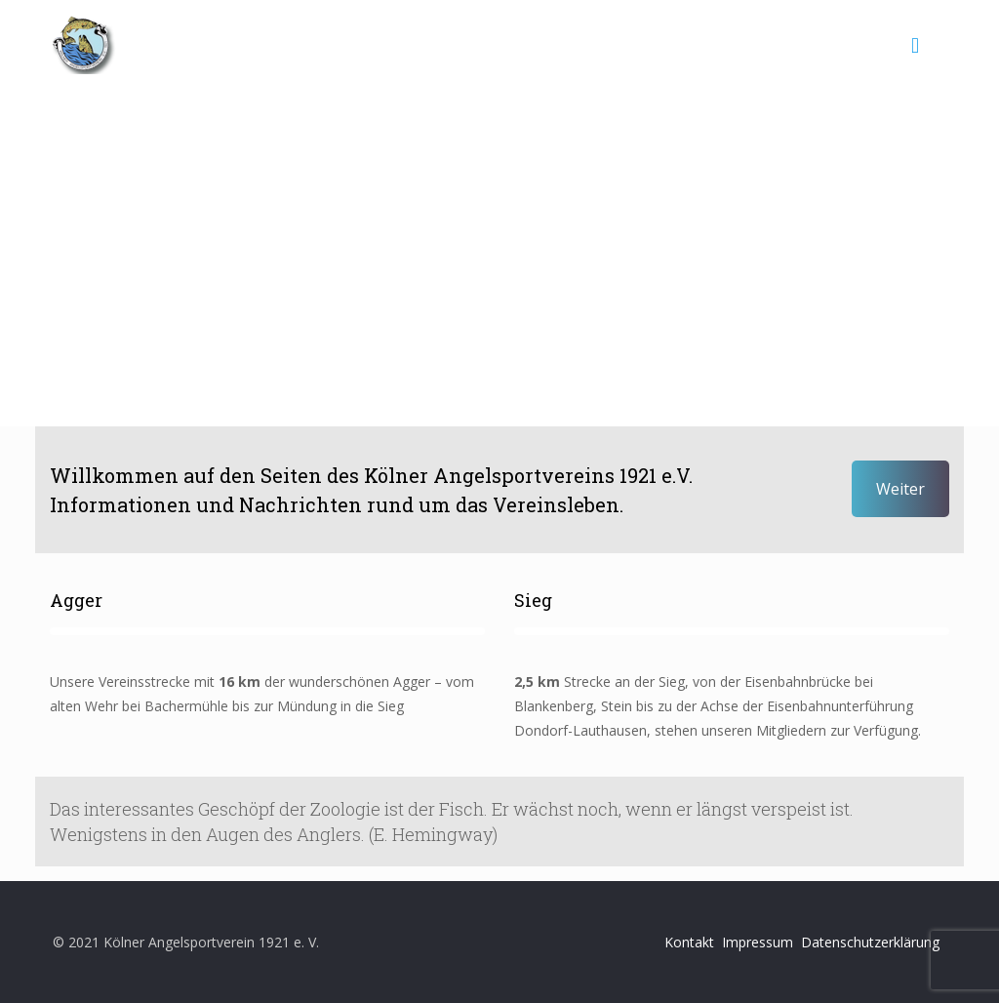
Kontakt (689, 942)
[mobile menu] (915, 43)
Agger (76, 600)
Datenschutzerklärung (870, 942)
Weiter (900, 489)
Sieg (533, 600)
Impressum (757, 942)
